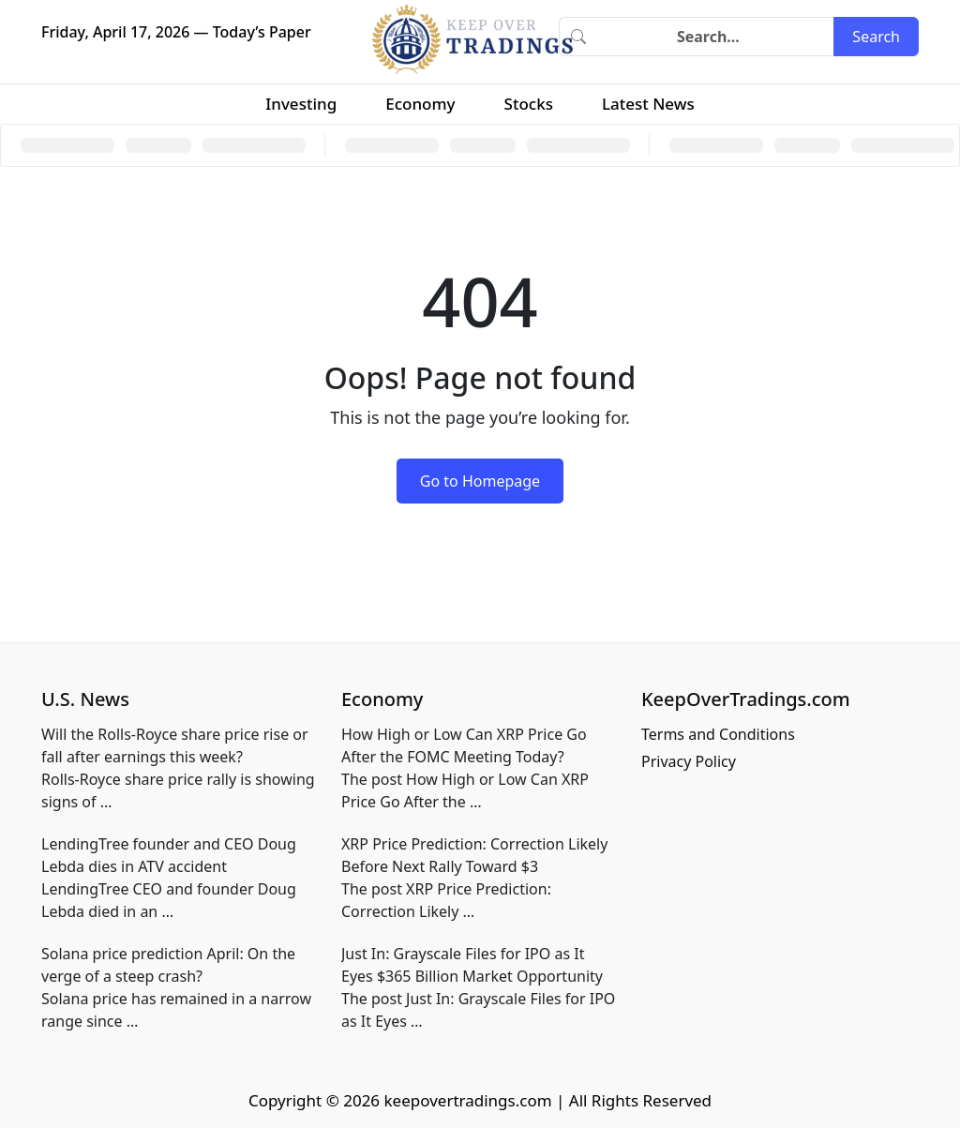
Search (876, 36)
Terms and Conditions (718, 734)
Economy (420, 103)
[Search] (715, 36)
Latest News (648, 103)
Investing (301, 103)
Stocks (528, 103)
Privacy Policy (688, 761)
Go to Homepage (480, 481)
